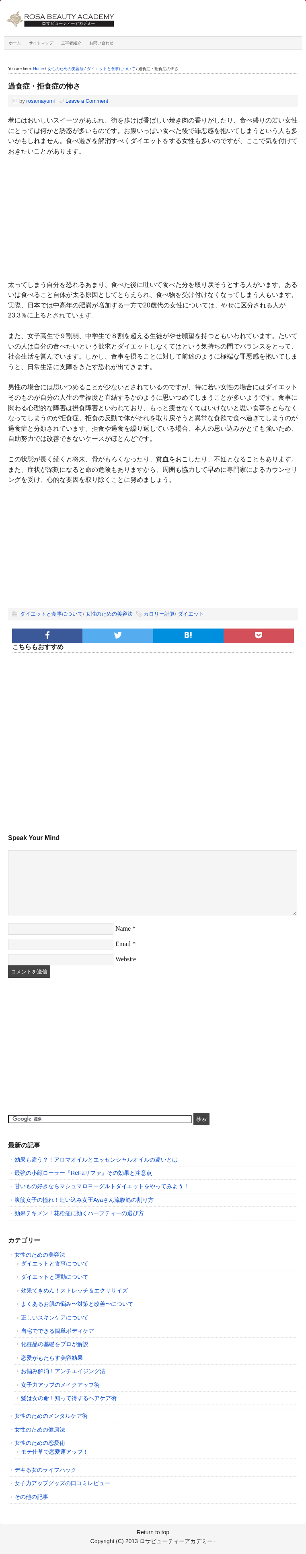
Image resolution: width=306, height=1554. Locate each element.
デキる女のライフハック (45, 1470)
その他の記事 (31, 1497)
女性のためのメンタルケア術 (51, 1416)
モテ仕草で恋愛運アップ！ (54, 1451)
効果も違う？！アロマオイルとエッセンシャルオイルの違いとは (96, 1159)
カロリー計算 (159, 614)
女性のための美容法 (109, 614)
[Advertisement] (153, 223)
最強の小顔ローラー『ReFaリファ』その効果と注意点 (83, 1173)
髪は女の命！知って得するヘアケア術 (69, 1398)
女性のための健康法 (39, 1429)
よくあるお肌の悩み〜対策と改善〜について (77, 1304)
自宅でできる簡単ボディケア (57, 1331)
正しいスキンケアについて (54, 1317)
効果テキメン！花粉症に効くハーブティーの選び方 (79, 1213)
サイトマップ (41, 43)
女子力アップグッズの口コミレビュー (62, 1483)
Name (123, 928)
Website (125, 959)
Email (123, 943)
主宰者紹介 (71, 43)
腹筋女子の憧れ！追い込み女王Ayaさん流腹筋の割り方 (84, 1200)
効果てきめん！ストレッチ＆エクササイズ (74, 1290)
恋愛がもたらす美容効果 (52, 1358)
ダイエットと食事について (51, 614)
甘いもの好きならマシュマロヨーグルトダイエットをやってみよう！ (101, 1186)
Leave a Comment (87, 101)
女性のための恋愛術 (39, 1443)
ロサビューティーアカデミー (94, 20)
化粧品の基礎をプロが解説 (54, 1344)
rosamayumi (40, 101)
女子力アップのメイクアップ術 (60, 1385)
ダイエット (191, 614)
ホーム (15, 43)
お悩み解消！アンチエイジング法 (63, 1371)
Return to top (153, 1532)
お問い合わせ (101, 43)
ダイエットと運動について (54, 1277)
